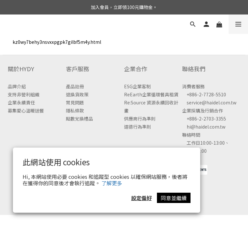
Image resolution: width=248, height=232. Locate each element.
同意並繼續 (174, 198)
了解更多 (111, 183)
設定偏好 (141, 198)
